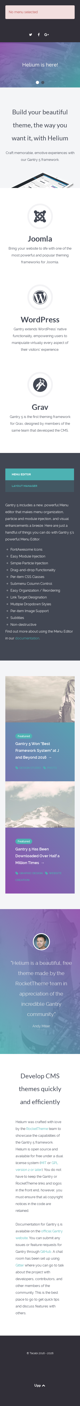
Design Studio (28, 767)
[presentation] (40, 474)
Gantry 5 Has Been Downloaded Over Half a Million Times (37, 856)
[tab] (40, 474)
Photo (50, 767)
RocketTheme (37, 1129)
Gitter (20, 1265)
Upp (40, 1385)
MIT (44, 1163)
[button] (37, 82)
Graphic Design (29, 873)
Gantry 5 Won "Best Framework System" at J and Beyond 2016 (37, 751)
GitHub (45, 1252)
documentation (27, 638)
